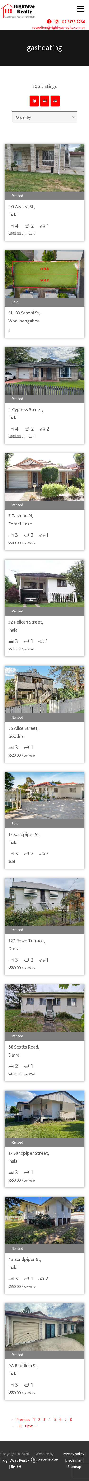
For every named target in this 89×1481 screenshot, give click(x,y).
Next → (31, 1426)
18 (20, 1426)
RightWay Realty (15, 1460)
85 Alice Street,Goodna (23, 732)
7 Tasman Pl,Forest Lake (20, 520)
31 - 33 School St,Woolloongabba (24, 317)
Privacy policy (73, 1454)
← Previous (21, 1420)
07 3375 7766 (73, 22)
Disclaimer (73, 1460)
